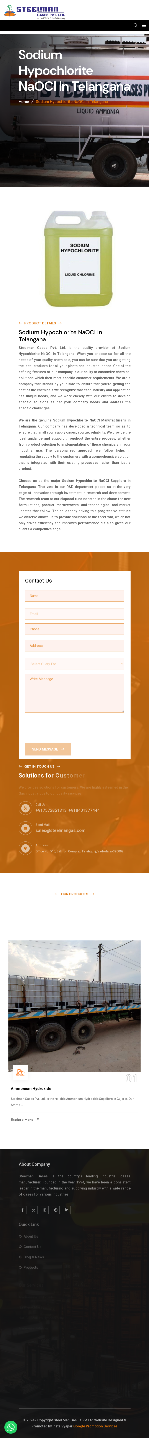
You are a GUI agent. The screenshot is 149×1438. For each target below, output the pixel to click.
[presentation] (58, 727)
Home (24, 102)
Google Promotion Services (95, 1426)
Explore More (25, 1119)
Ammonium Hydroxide (31, 1088)
